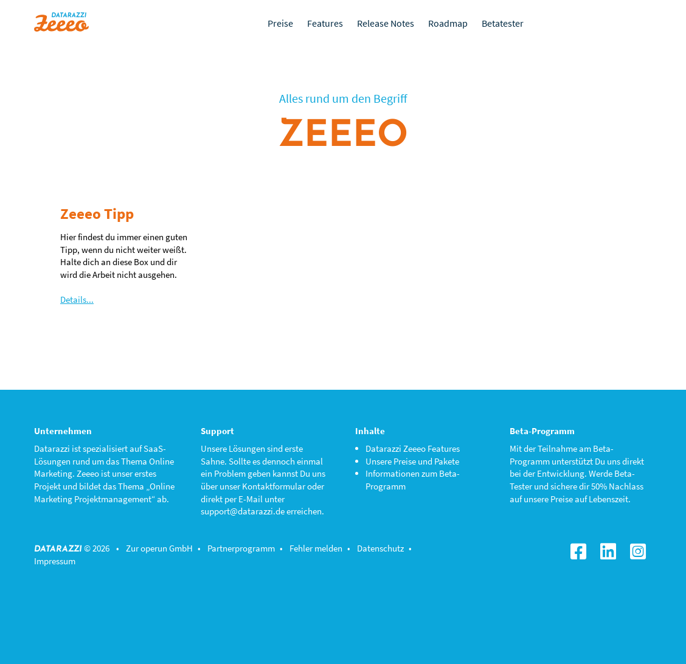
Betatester (503, 23)
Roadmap (448, 23)
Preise (280, 23)
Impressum (54, 561)
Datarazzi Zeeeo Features (413, 448)
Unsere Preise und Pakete (412, 461)
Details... (77, 299)
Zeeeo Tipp (97, 213)
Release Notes (385, 23)
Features (325, 23)
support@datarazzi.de (243, 511)
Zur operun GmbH (159, 548)
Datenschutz (380, 548)
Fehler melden (315, 548)
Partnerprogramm (241, 548)
